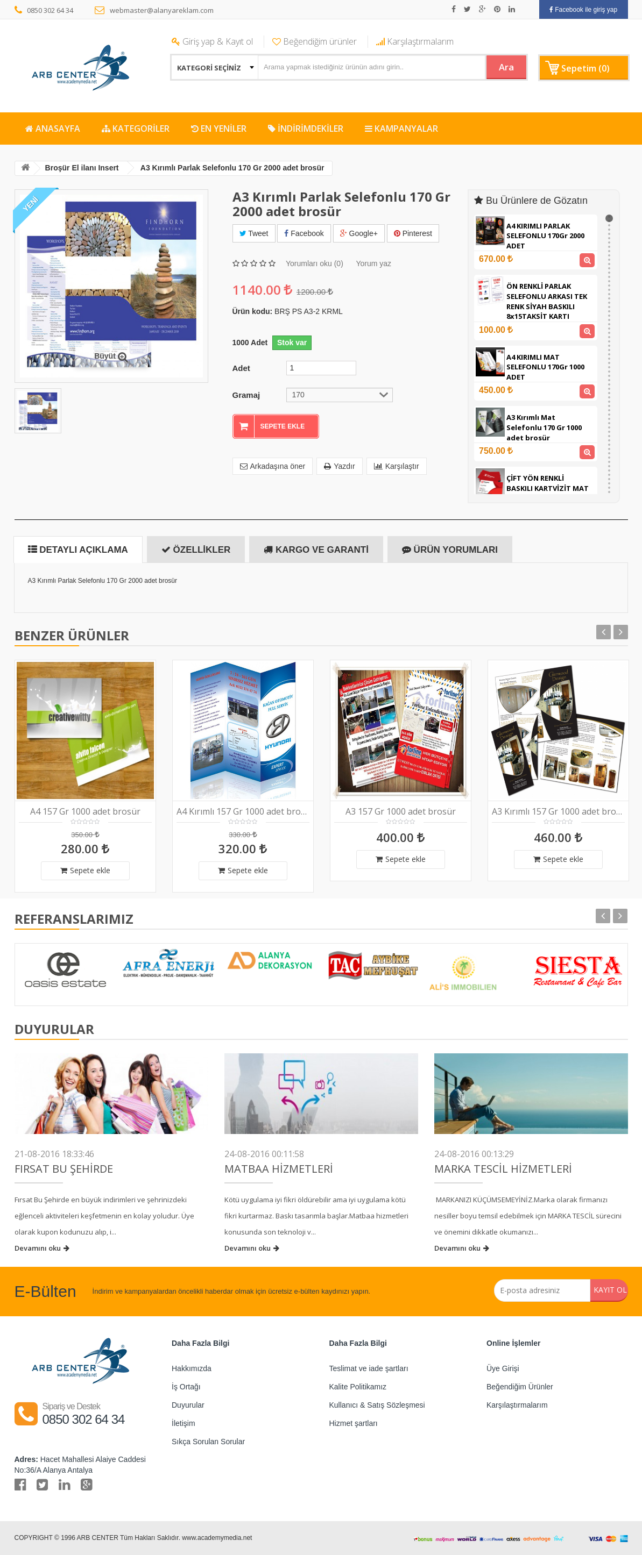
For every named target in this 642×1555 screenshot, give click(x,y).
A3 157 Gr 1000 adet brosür (400, 812)
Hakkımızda (191, 1368)
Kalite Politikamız (358, 1386)
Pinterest (413, 233)
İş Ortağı (186, 1386)
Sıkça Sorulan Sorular (208, 1441)
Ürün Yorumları (450, 550)
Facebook (303, 233)
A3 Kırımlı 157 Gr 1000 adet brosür (558, 812)
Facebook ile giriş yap (583, 9)
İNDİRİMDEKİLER (305, 128)
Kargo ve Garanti (316, 550)
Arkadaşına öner (273, 464)
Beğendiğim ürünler (314, 41)
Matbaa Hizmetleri (278, 1169)
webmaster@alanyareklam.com (154, 10)
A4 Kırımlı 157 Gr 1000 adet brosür (243, 812)
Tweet (254, 233)
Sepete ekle (85, 870)
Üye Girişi (502, 1368)
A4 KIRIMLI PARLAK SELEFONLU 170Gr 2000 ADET (545, 236)
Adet (241, 366)
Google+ (359, 233)
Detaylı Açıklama (78, 550)
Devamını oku (42, 1248)
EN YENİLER (218, 128)
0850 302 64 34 (44, 10)
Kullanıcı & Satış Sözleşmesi (377, 1405)
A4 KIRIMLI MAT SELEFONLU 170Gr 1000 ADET (545, 367)
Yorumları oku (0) (314, 262)
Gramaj (246, 392)
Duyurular (188, 1405)
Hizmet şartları (353, 1423)
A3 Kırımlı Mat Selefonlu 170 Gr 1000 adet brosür (544, 427)
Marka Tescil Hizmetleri (503, 1169)
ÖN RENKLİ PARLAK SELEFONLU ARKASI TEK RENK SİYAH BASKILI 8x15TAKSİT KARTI (546, 301)
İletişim (183, 1423)
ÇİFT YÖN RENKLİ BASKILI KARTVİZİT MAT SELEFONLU (547, 488)
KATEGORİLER (136, 128)
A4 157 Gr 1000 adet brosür (85, 812)
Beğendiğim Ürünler (519, 1386)
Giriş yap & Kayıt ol (212, 41)
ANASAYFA (52, 128)
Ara (499, 66)
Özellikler (195, 550)
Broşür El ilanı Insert (86, 167)
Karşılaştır (396, 464)
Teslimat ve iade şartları (368, 1368)
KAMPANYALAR (401, 128)
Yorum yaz (373, 262)
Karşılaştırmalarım (415, 41)
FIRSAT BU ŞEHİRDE (64, 1169)
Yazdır (339, 464)
